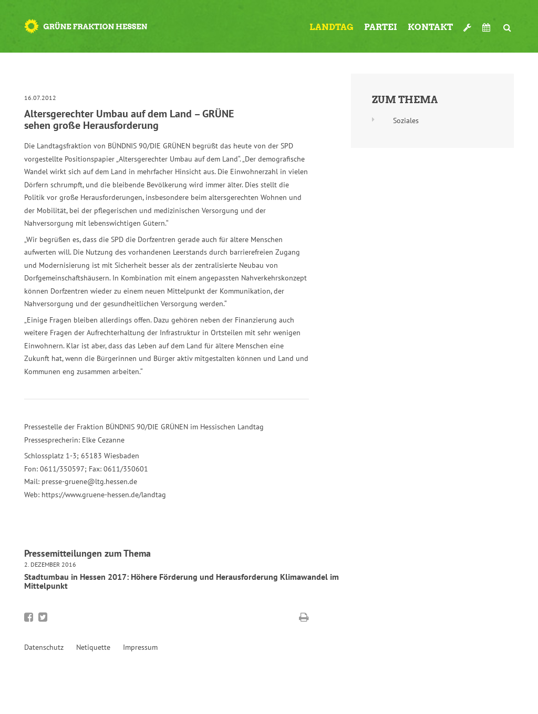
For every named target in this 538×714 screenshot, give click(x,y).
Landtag (331, 27)
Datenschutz (44, 647)
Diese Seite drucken (304, 617)
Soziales (406, 120)
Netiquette (93, 647)
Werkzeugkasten (467, 23)
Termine (487, 27)
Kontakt (430, 27)
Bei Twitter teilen (42, 617)
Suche (507, 23)
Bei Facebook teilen (28, 617)
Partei (380, 27)
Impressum (140, 647)
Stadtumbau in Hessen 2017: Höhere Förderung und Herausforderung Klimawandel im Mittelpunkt (181, 581)
